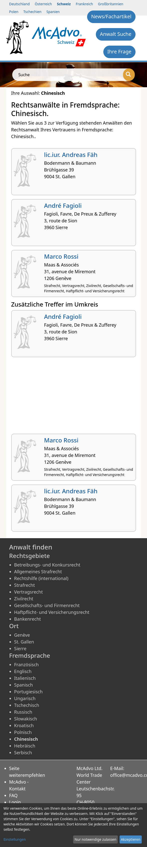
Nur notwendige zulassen (95, 839)
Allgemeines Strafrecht (38, 572)
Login (15, 802)
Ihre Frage (119, 51)
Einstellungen (14, 839)
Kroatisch (24, 725)
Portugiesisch (28, 692)
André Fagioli (63, 205)
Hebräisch (24, 746)
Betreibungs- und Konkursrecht (47, 565)
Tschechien (32, 11)
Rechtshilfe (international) (41, 578)
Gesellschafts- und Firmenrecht (47, 605)
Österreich (43, 4)
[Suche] (129, 74)
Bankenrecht (27, 619)
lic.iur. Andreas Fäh (71, 154)
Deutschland (19, 4)
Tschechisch (26, 705)
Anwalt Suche (115, 34)
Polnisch (23, 732)
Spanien (53, 11)
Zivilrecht (23, 599)
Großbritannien (110, 4)
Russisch (23, 712)
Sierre (20, 648)
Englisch (23, 671)
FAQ (13, 795)
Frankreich (84, 4)
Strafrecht (24, 585)
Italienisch (25, 678)
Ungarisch (25, 698)
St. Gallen (24, 642)
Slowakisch (25, 719)
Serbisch (23, 752)
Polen (13, 11)
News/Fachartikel (111, 16)
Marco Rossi (61, 256)
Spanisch (23, 685)
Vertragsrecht (28, 592)
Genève (22, 635)
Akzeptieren (130, 839)
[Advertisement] (73, 397)
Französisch (26, 665)
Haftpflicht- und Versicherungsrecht (51, 612)
